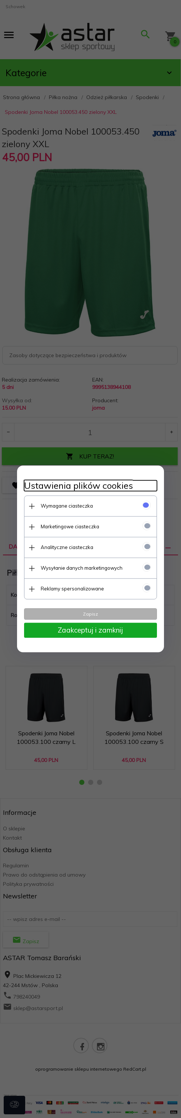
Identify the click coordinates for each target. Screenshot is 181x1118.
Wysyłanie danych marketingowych (82, 568)
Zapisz (90, 614)
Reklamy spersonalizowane (72, 589)
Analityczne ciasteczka (67, 547)
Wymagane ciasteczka (67, 506)
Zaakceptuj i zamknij (90, 630)
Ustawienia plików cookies (78, 485)
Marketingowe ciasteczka (70, 526)
